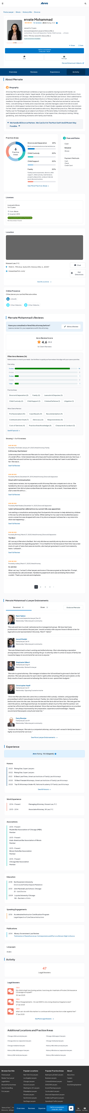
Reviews (34, 73)
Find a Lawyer (6, 1073)
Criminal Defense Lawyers (53, 1080)
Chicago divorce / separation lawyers (19, 1040)
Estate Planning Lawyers (53, 1087)
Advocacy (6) (38, 418)
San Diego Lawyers (29, 1100)
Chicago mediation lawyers (16, 1044)
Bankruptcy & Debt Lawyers (54, 1073)
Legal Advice (6, 1080)
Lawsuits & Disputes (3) (53, 394)
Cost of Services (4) (17, 424)
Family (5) (36, 394)
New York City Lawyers (30, 1073)
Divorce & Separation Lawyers (54, 1093)
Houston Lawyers (29, 1083)
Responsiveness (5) (55, 418)
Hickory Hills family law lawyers (17, 1054)
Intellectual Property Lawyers (54, 1097)
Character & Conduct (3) (65, 424)
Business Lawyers (51, 1077)
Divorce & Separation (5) (18, 394)
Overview (13, 73)
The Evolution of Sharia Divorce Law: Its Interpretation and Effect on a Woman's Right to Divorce (44, 935)
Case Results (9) (35, 413)
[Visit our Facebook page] (64, 1107)
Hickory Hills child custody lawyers (57, 1044)
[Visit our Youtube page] (84, 1107)
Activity (76, 73)
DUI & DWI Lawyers (51, 1083)
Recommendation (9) (54, 413)
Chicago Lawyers (29, 1080)
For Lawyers (5, 1090)
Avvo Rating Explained (74, 1083)
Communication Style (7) (19, 418)
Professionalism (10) (17, 413)
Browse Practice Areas (9, 1083)
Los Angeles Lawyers (30, 1077)
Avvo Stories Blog (7, 1087)
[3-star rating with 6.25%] (44, 374)
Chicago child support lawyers (55, 1035)
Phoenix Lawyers (28, 1093)
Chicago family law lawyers (55, 1040)
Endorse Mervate (73, 606)
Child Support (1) (33, 400)
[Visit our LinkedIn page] (78, 1107)
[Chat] (74, 266)
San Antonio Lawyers (30, 1097)
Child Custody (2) (16, 400)
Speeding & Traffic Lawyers (54, 1100)
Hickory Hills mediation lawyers (56, 1054)
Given (44, 606)
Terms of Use (6, 1106)
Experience (55, 73)
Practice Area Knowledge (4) (40, 424)
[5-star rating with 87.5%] (44, 367)
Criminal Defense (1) (52, 400)
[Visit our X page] (71, 1107)
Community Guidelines (42, 1106)
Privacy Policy (16, 1106)
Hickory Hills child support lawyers (18, 1049)
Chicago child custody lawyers (17, 1035)
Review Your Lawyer (8, 1077)
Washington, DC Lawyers (31, 1087)
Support (70, 1080)
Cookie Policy (27, 1106)
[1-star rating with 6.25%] (44, 382)
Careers (69, 1077)
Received (18, 606)
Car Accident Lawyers (52, 1090)
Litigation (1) (69, 400)
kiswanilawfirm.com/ (17, 272)
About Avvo (71, 1073)
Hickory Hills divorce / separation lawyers (59, 1049)
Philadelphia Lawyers (30, 1090)
